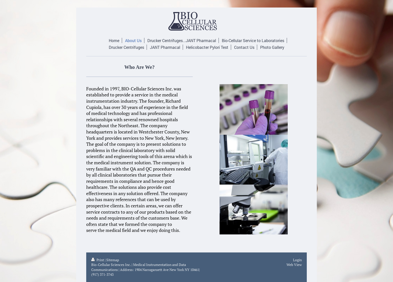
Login (297, 259)
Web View (294, 264)
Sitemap (112, 259)
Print (98, 259)
